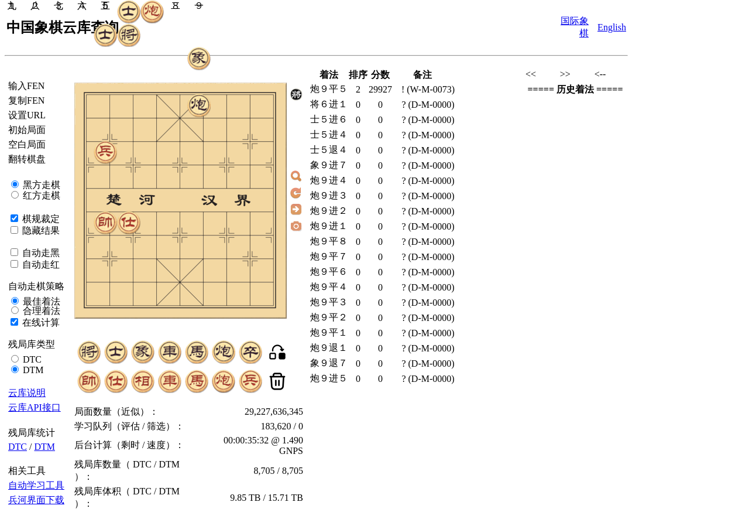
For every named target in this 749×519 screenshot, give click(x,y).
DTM (32, 370)
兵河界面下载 (36, 500)
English (611, 27)
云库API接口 (34, 407)
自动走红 (40, 264)
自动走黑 (40, 253)
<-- (600, 74)
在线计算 (40, 322)
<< (530, 74)
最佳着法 (40, 301)
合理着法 (40, 311)
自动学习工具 (36, 485)
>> (565, 74)
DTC (31, 359)
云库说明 (27, 393)
